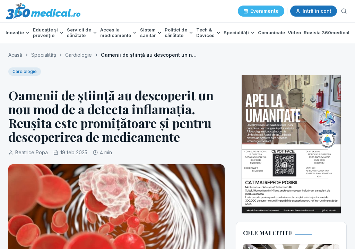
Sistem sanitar (148, 32)
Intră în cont (313, 11)
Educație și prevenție (45, 32)
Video (294, 32)
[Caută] (343, 11)
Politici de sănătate (176, 32)
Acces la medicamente (115, 32)
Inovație (15, 32)
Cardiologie (78, 55)
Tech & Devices (205, 32)
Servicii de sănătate (79, 32)
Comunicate (271, 32)
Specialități (236, 32)
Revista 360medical (326, 32)
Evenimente (261, 11)
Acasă (15, 55)
